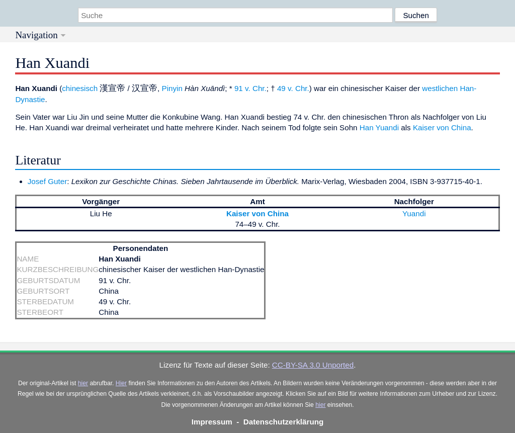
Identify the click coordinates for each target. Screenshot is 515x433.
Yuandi (413, 213)
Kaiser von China (442, 127)
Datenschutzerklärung (283, 421)
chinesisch (80, 88)
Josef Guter (47, 181)
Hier (121, 383)
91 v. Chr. (250, 88)
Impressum (212, 421)
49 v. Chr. (293, 88)
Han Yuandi (379, 127)
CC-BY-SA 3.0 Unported (313, 365)
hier (83, 383)
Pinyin (172, 88)
